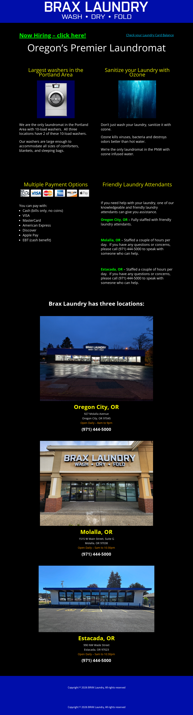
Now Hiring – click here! (52, 35)
